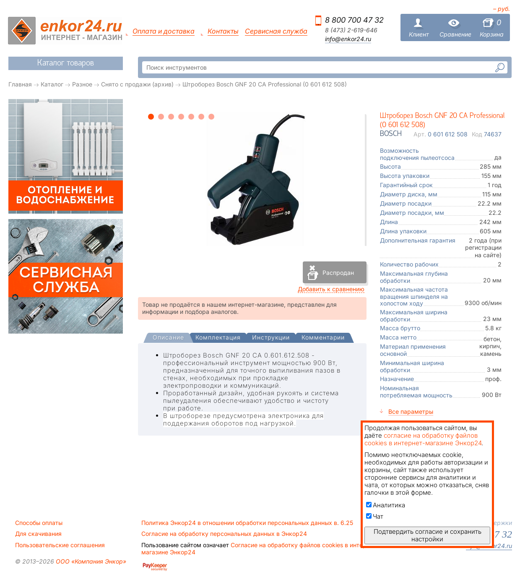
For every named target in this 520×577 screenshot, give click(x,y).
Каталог (52, 84)
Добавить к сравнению (331, 288)
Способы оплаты (38, 523)
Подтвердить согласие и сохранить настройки (427, 535)
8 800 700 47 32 (354, 20)
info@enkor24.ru (348, 39)
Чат (374, 516)
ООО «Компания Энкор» (90, 561)
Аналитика (385, 505)
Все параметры (410, 411)
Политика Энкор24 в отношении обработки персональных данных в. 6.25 (247, 523)
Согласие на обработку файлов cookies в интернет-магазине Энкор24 (260, 548)
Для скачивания (38, 533)
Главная (20, 84)
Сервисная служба (276, 31)
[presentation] (168, 338)
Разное (82, 84)
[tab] (168, 338)
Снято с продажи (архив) (137, 84)
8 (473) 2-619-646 (351, 30)
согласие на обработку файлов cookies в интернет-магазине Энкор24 (422, 439)
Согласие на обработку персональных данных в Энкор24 (224, 533)
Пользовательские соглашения (60, 545)
